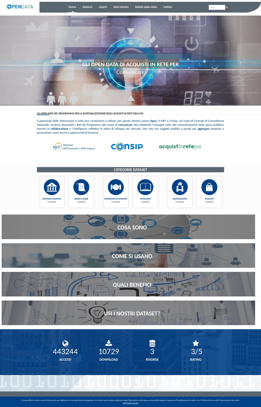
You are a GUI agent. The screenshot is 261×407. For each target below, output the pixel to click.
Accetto (135, 403)
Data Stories (121, 7)
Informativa (127, 403)
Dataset (87, 7)
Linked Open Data (146, 7)
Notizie (167, 7)
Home (72, 7)
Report (103, 7)
